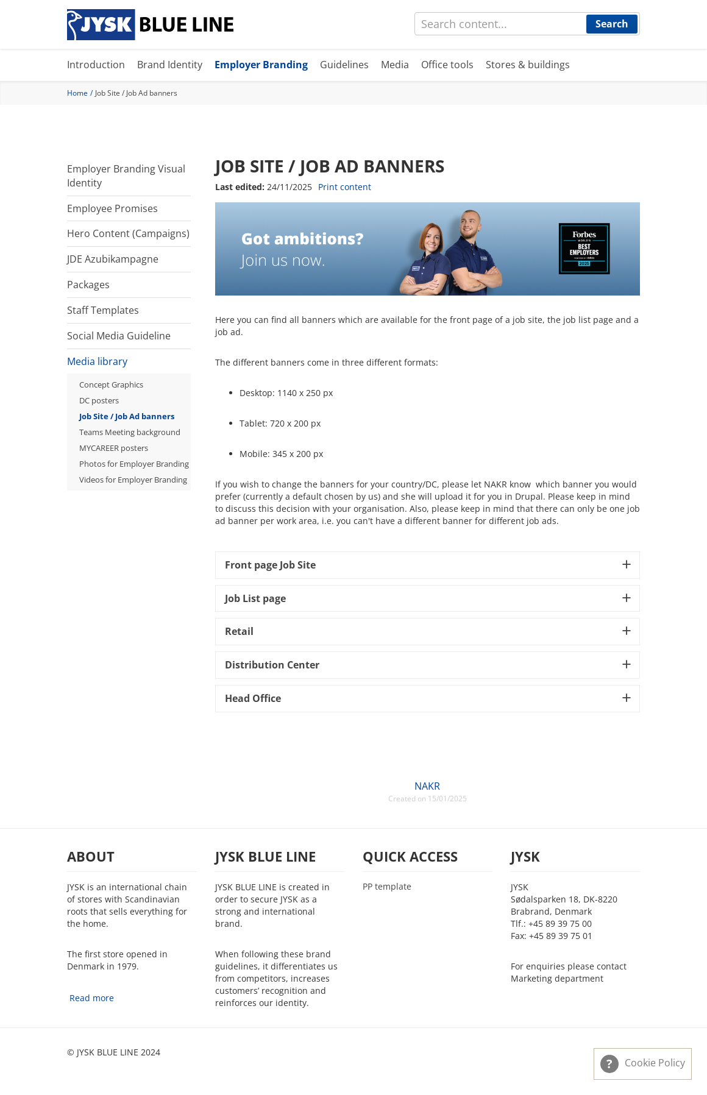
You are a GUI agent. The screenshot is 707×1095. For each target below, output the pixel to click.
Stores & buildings (528, 64)
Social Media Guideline (119, 335)
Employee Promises (112, 208)
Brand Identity (169, 64)
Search (611, 23)
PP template (387, 886)
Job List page (255, 598)
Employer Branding (261, 64)
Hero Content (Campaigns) (128, 233)
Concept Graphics (111, 384)
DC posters (99, 400)
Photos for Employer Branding (134, 463)
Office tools (447, 64)
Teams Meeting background (129, 432)
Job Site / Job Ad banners (126, 416)
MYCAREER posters (113, 447)
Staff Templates (103, 310)
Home (77, 93)
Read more (91, 998)
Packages (88, 284)
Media (395, 64)
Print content (344, 187)
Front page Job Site (270, 565)
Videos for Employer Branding (133, 479)
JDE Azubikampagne (112, 259)
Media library (97, 361)
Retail (239, 631)
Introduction (96, 64)
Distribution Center (272, 665)
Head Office (253, 698)
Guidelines (344, 64)
